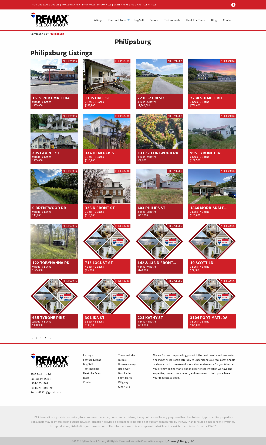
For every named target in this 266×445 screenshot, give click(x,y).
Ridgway (136, 4)
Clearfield (150, 4)
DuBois (55, 4)
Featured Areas (117, 20)
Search (154, 20)
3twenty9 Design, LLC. (181, 441)
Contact (228, 20)
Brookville (104, 4)
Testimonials (172, 20)
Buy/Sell (139, 20)
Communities (39, 33)
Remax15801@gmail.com (46, 392)
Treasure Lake (40, 4)
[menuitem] (97, 19)
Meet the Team (92, 373)
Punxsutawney (71, 4)
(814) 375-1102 (39, 383)
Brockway (88, 4)
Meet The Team (195, 20)
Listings (97, 20)
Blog (214, 20)
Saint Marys (121, 4)
